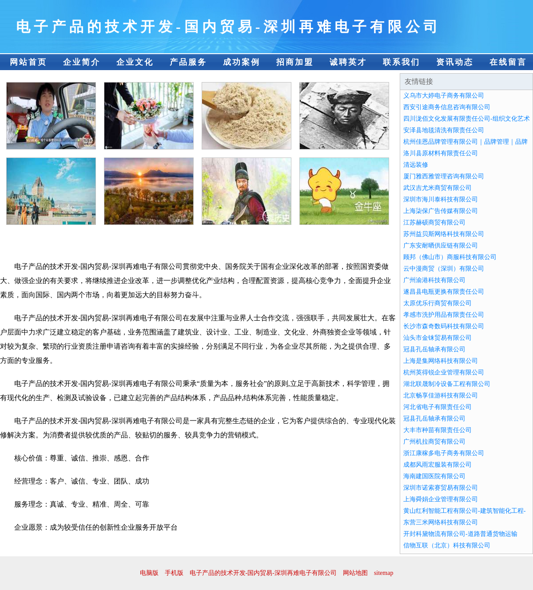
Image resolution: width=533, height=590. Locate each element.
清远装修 (415, 164)
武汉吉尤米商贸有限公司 (437, 188)
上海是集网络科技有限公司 (440, 361)
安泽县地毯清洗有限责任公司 (443, 130)
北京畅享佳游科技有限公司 (440, 395)
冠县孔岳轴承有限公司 (434, 349)
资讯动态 (454, 62)
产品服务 (188, 62)
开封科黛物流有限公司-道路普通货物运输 (460, 534)
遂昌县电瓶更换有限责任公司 (443, 291)
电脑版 (149, 573)
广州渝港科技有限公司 (434, 280)
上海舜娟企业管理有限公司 (440, 499)
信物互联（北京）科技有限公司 (446, 545)
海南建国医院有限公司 (434, 476)
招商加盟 (295, 62)
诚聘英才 (348, 62)
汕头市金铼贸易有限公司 (437, 337)
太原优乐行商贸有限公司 (437, 303)
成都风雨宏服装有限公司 (437, 464)
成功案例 (241, 62)
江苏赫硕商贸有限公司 (434, 222)
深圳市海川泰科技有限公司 (440, 199)
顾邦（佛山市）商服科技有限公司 (450, 257)
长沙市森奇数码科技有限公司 (443, 326)
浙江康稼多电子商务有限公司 (443, 453)
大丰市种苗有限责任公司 (437, 430)
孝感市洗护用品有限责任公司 (443, 314)
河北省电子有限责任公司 (437, 407)
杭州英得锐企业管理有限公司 (443, 372)
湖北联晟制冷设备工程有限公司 (446, 384)
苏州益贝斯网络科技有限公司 (443, 234)
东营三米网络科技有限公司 (440, 522)
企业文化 (135, 62)
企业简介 (81, 62)
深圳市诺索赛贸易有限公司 (440, 487)
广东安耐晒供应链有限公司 (440, 245)
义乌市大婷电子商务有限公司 (443, 95)
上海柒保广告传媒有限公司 (440, 211)
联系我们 (401, 62)
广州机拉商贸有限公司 (434, 441)
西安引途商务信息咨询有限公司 (446, 107)
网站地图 (355, 573)
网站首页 (28, 62)
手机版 (174, 573)
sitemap (384, 573)
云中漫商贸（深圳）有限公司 (443, 268)
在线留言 (508, 62)
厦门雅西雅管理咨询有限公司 (443, 176)
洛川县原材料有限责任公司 (440, 153)
